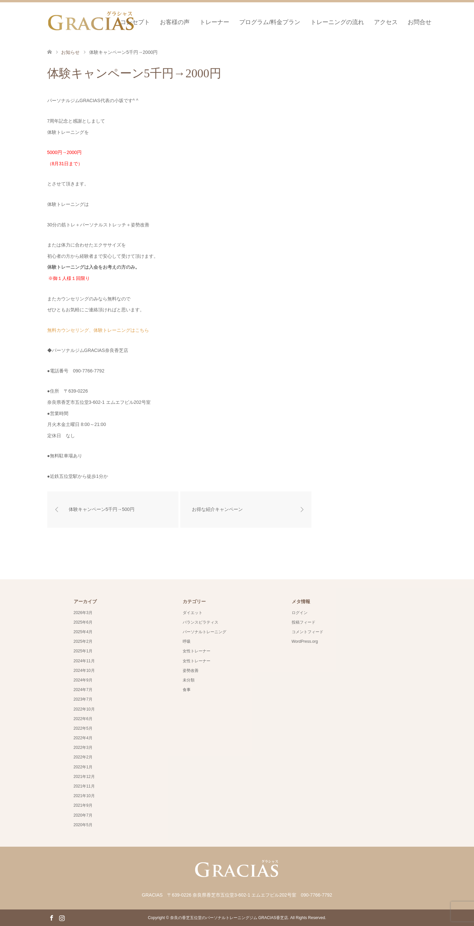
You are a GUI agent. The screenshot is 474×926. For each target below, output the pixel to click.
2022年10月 (84, 709)
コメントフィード (307, 632)
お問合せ (419, 22)
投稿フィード (303, 622)
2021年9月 (83, 805)
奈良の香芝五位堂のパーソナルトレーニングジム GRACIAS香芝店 (229, 917)
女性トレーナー (196, 651)
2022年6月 (83, 718)
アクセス (386, 22)
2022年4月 (83, 738)
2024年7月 (83, 689)
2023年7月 (83, 699)
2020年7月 (83, 815)
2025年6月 (83, 622)
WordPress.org (305, 641)
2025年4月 (83, 632)
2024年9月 (83, 680)
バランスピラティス (200, 622)
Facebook (51, 917)
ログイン (300, 612)
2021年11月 (84, 786)
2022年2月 (83, 757)
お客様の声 (175, 22)
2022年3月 (83, 747)
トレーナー (214, 22)
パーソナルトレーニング (204, 632)
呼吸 (187, 641)
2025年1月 (83, 651)
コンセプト (135, 22)
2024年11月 (84, 661)
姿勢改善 (191, 670)
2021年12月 (84, 776)
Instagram (62, 917)
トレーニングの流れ (337, 22)
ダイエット (192, 612)
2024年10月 (84, 670)
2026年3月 (83, 612)
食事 (187, 689)
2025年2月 (83, 641)
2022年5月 (83, 728)
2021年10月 (84, 795)
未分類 (189, 680)
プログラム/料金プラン (269, 22)
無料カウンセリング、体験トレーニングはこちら (98, 330)
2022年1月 (83, 767)
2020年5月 (83, 825)
